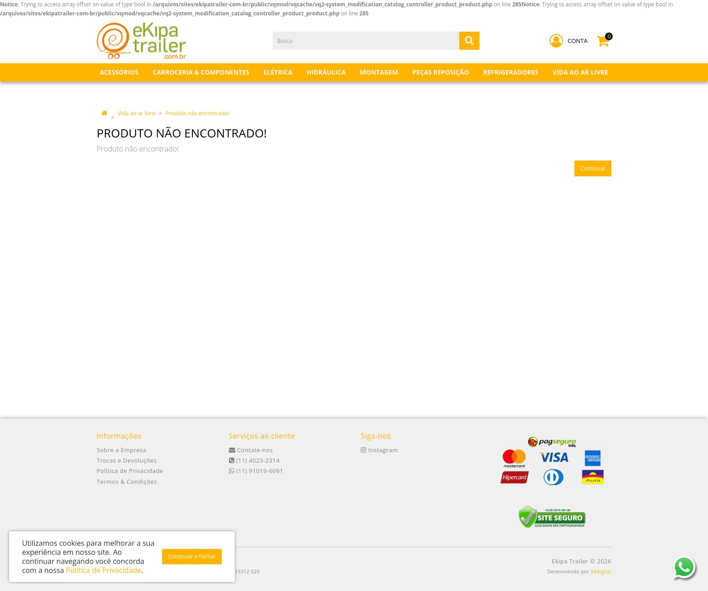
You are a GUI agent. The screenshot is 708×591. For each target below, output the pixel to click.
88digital (601, 571)
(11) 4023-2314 (254, 460)
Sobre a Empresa (121, 450)
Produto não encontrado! (197, 113)
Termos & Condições (127, 482)
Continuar (593, 168)
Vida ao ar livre (136, 113)
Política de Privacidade (130, 471)
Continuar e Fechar (192, 556)
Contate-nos (251, 450)
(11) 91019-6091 (256, 471)
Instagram (379, 450)
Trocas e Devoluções (127, 460)
